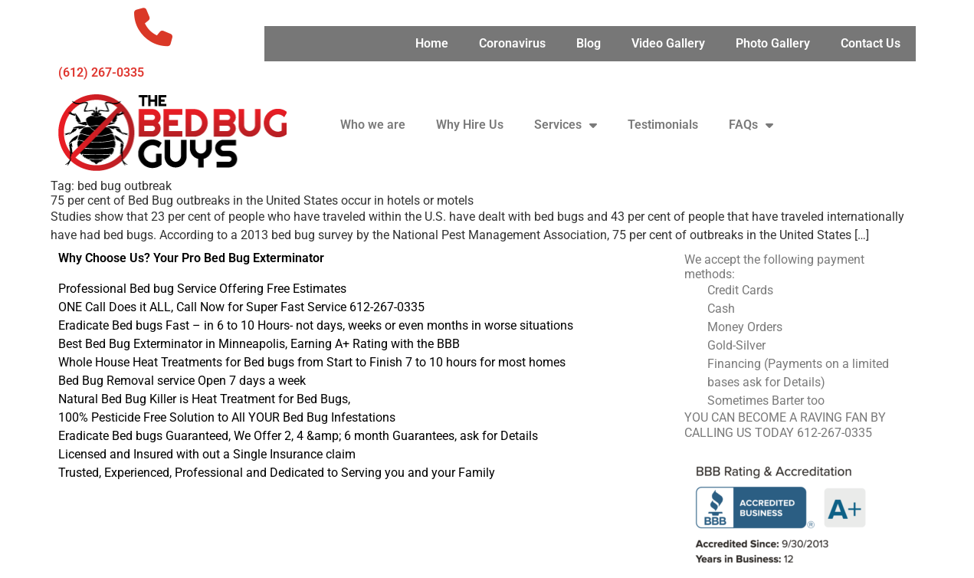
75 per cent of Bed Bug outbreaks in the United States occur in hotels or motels (262, 200)
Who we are (372, 124)
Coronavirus (512, 43)
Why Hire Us (469, 124)
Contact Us (870, 43)
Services (565, 125)
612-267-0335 (834, 432)
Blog (588, 43)
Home (431, 43)
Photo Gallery (773, 43)
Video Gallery (668, 43)
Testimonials (663, 124)
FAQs (751, 125)
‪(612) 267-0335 (101, 72)
